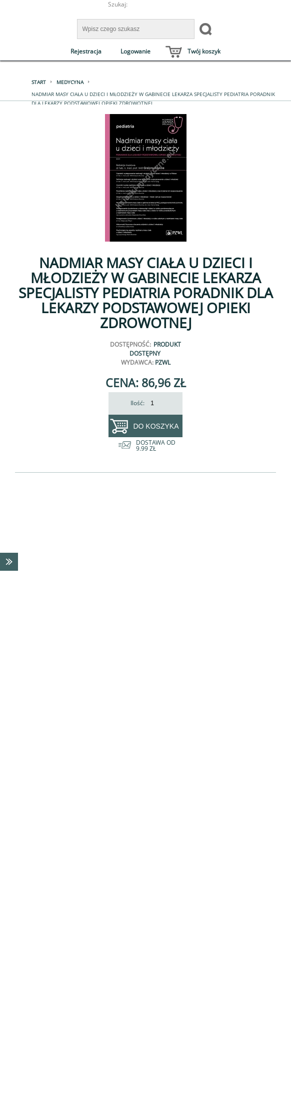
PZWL (162, 362)
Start (39, 82)
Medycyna (70, 82)
